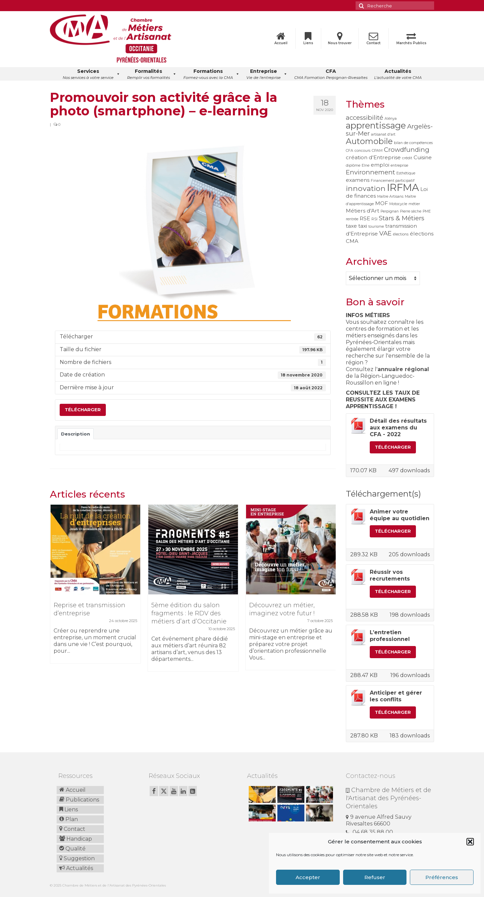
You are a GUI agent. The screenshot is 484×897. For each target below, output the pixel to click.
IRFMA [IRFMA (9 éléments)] (403, 187)
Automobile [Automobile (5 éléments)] (369, 141)
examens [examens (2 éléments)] (357, 180)
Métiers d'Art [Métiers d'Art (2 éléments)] (362, 210)
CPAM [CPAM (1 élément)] (377, 150)
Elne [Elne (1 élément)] (365, 165)
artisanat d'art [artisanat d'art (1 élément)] (383, 134)
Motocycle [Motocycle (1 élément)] (398, 204)
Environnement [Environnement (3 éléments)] (370, 172)
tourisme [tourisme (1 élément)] (376, 226)
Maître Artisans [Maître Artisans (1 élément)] (390, 196)
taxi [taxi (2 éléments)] (362, 226)
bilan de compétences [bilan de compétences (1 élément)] (413, 143)
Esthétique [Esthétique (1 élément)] (405, 173)
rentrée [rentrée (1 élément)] (352, 219)
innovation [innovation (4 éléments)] (366, 188)
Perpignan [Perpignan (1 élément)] (390, 211)
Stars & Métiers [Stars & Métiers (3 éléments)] (401, 218)
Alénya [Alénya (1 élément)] (391, 118)
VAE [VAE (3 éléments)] (385, 233)
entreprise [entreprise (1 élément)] (399, 165)
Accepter (308, 877)
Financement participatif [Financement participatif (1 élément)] (393, 180)
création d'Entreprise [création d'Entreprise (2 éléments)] (373, 157)
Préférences (441, 877)
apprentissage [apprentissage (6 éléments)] (376, 125)
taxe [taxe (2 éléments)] (351, 226)
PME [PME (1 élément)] (427, 211)
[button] (470, 841)
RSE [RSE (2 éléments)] (365, 218)
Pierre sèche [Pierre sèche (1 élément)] (410, 211)
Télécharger (83, 409)
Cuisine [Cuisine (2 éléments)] (423, 157)
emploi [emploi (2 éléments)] (380, 165)
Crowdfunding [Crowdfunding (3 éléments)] (406, 149)
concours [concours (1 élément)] (362, 150)
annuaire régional (403, 369)
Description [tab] (75, 434)
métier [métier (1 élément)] (414, 204)
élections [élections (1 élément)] (401, 234)
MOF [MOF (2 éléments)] (381, 203)
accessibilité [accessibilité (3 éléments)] (364, 117)
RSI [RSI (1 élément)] (374, 219)
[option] (95, 587)
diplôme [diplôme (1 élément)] (353, 165)
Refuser (374, 877)
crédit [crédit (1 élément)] (407, 158)
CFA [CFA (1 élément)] (349, 150)
